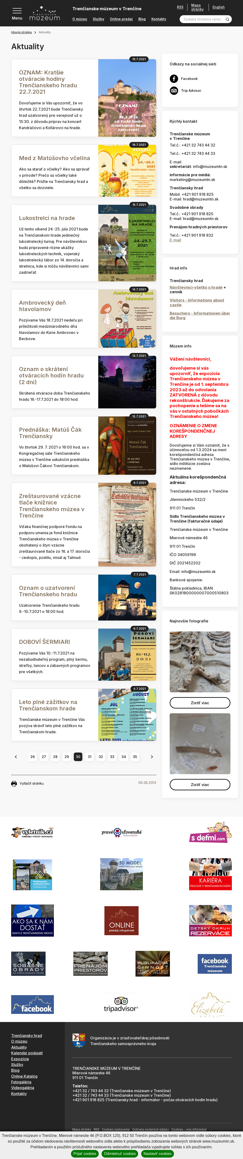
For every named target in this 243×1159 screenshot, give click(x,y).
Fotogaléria (21, 1082)
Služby (98, 19)
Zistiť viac (200, 702)
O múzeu (79, 19)
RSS (180, 7)
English (219, 7)
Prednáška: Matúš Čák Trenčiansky (50, 433)
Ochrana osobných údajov (150, 1129)
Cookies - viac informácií (188, 1129)
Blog (142, 19)
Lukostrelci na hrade (47, 218)
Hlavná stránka (21, 32)
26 (32, 757)
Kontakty (158, 19)
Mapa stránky (197, 7)
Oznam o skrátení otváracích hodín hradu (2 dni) (51, 375)
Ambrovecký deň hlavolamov (42, 306)
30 (78, 757)
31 (89, 757)
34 (124, 757)
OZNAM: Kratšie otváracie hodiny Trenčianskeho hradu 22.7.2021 (48, 82)
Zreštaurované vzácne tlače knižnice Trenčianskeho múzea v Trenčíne (51, 506)
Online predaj (121, 19)
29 (67, 757)
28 (55, 757)
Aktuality (19, 1047)
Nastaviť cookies (158, 1154)
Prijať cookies (84, 1154)
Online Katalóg (24, 1076)
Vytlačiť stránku (27, 784)
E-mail (175, 240)
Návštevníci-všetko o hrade (196, 287)
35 (135, 757)
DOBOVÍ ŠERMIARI (44, 641)
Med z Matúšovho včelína (54, 158)
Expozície (20, 1058)
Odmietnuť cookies (120, 1154)
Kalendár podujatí (27, 1053)
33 (112, 757)
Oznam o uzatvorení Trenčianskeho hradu (48, 591)
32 (101, 757)
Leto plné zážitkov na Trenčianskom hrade (48, 705)
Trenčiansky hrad (26, 1035)
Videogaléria (22, 1087)
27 (44, 757)
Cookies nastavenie (116, 1129)
